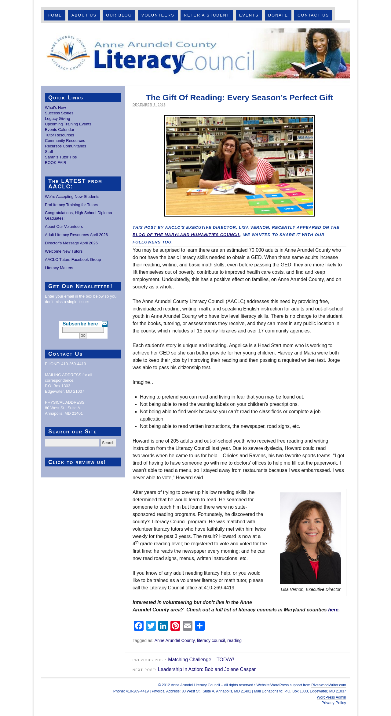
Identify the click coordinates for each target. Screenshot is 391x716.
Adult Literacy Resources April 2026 (76, 234)
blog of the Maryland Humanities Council (186, 234)
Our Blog (119, 15)
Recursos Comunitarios (65, 146)
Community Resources (65, 140)
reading (234, 640)
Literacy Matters (59, 267)
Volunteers (157, 15)
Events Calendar (59, 129)
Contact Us (313, 15)
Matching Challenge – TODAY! (201, 659)
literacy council (211, 640)
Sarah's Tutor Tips (61, 157)
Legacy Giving (57, 118)
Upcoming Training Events (68, 124)
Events (249, 15)
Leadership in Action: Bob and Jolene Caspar (207, 669)
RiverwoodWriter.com (328, 685)
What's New (55, 107)
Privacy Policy (333, 702)
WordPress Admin (331, 697)
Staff (49, 151)
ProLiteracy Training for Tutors (71, 204)
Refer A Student (207, 15)
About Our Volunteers (64, 226)
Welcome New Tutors (63, 251)
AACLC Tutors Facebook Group (73, 259)
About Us (84, 15)
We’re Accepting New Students (72, 196)
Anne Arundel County (175, 640)
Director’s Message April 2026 (71, 243)
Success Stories (59, 113)
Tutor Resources (59, 135)
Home (55, 15)
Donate (278, 15)
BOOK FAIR (55, 162)
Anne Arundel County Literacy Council (195, 54)
